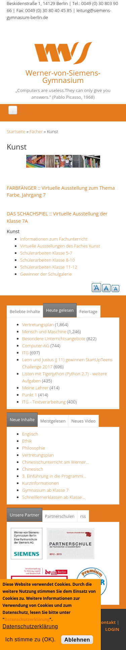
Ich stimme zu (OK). (30, 639)
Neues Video (83, 421)
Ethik (27, 441)
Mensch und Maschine (44, 332)
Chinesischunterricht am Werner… (55, 462)
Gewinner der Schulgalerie (46, 274)
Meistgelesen (53, 421)
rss (83, 516)
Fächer (36, 131)
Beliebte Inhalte (25, 311)
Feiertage (88, 311)
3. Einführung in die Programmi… (54, 476)
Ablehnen (77, 640)
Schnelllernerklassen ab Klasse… (53, 497)
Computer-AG (35, 346)
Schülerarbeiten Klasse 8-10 (47, 260)
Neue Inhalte (22, 420)
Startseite (16, 131)
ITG (25, 353)
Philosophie (33, 448)
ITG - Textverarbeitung (44, 402)
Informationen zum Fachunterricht (54, 239)
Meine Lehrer (36, 388)
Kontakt (107, 622)
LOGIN (112, 629)
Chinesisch (32, 469)
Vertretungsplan (38, 324)
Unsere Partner (26, 513)
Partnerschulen (60, 516)
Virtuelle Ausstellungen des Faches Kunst (60, 246)
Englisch (30, 434)
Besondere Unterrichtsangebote (53, 339)
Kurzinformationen (40, 483)
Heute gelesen (60, 310)
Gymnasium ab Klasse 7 (45, 490)
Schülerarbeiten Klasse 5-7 (46, 253)
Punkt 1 (29, 395)
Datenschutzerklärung (26, 619)
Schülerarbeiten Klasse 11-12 (48, 267)
